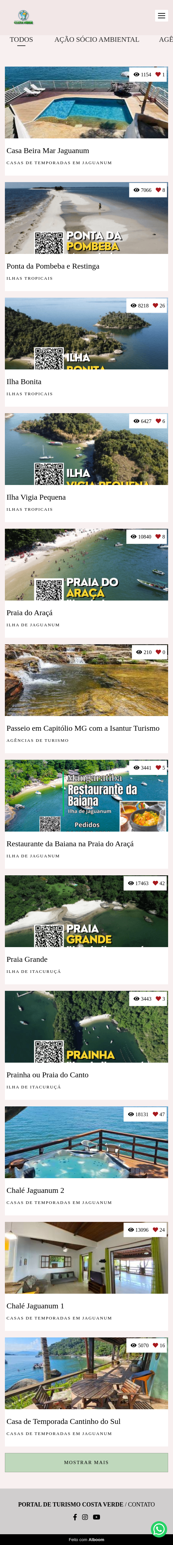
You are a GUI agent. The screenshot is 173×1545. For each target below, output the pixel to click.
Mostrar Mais (86, 1462)
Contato (141, 1504)
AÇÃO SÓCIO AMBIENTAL (96, 39)
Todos (21, 39)
